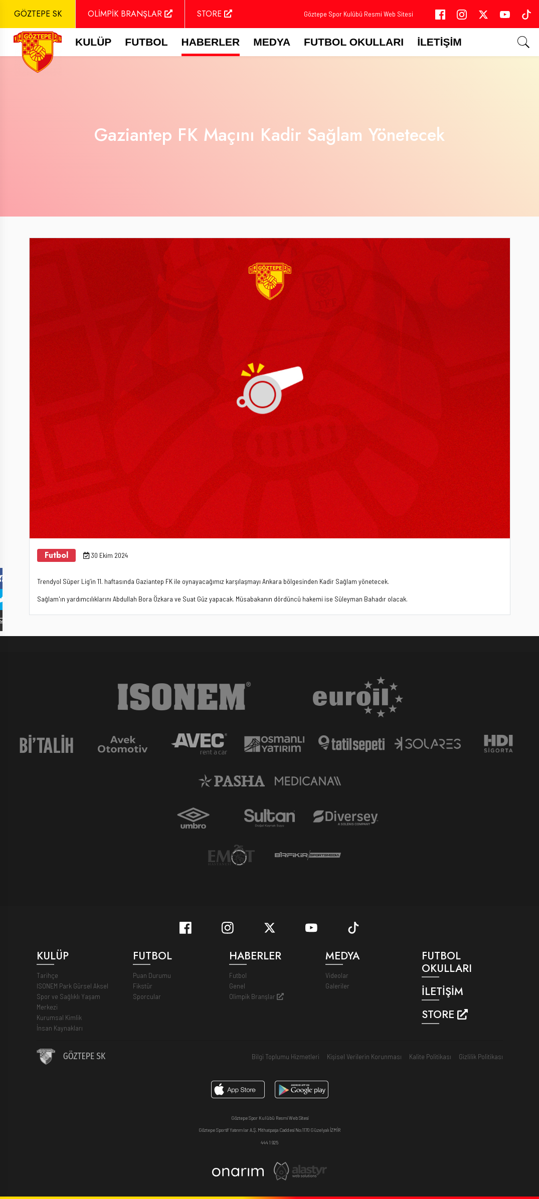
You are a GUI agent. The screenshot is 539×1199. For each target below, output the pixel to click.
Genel (237, 985)
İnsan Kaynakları (60, 1028)
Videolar (336, 975)
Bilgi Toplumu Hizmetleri (285, 1056)
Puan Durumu (152, 975)
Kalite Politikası (430, 1056)
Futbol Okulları (354, 42)
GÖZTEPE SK (38, 14)
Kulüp (93, 42)
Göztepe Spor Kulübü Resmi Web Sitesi (358, 14)
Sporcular (147, 996)
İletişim (439, 42)
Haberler (211, 42)
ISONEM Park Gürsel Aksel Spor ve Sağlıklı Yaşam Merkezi (72, 996)
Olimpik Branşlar (256, 996)
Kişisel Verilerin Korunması (364, 1056)
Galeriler (337, 985)
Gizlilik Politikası (481, 1056)
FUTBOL (146, 42)
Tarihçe (47, 975)
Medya (271, 42)
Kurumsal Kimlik (59, 1017)
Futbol (238, 975)
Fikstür (142, 985)
